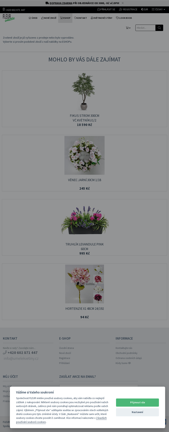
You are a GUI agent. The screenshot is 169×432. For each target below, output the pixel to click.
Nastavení (137, 412)
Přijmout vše (137, 402)
